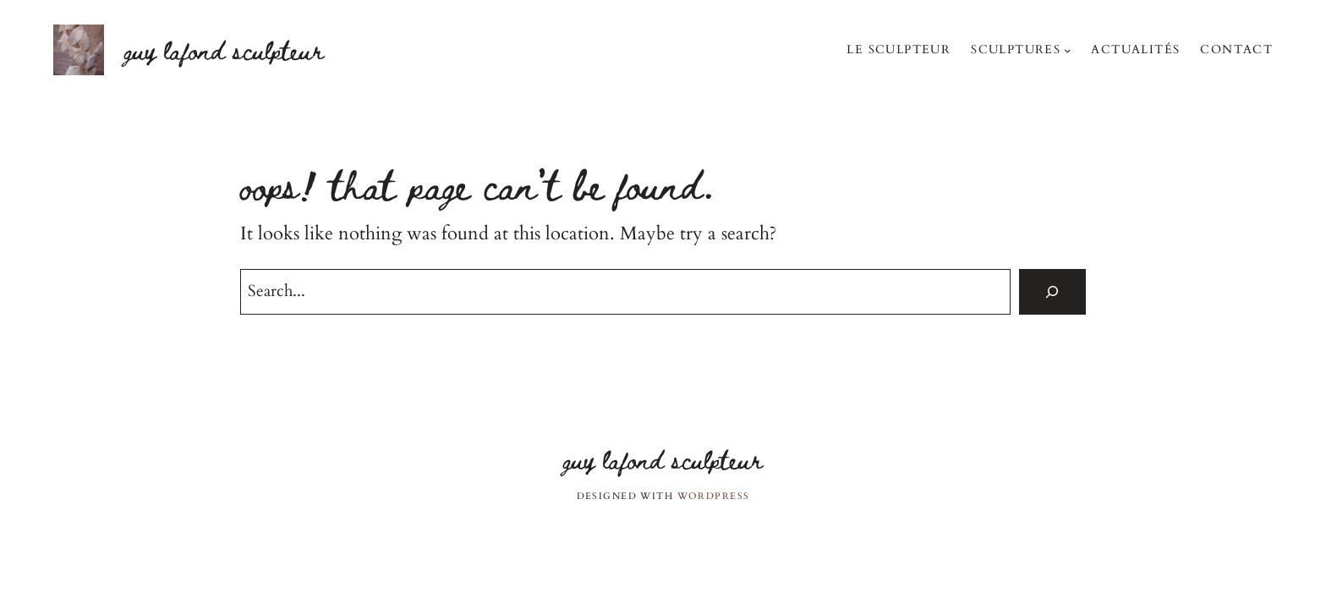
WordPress (713, 496)
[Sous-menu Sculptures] (1067, 49)
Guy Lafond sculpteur (224, 49)
